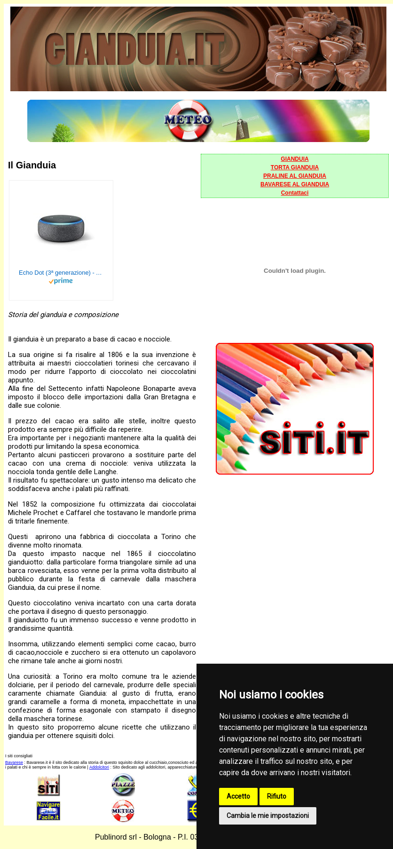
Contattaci (295, 193)
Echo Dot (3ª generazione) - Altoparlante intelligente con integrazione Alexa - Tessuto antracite (61, 272)
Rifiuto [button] (276, 796)
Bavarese (14, 762)
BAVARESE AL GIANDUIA (294, 184)
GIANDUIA (294, 159)
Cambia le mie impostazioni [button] (268, 815)
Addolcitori (99, 767)
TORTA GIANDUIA (295, 167)
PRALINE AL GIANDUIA (294, 176)
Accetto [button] (238, 796)
